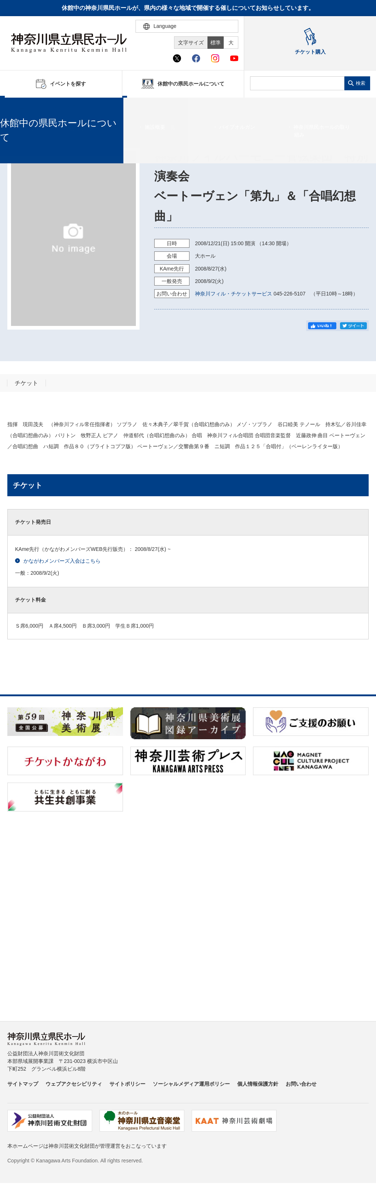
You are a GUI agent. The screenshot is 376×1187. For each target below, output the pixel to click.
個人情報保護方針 (257, 1084)
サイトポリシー (127, 1084)
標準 (215, 43)
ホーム (17, 106)
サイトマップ (22, 1084)
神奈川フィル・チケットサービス (233, 294)
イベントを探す (45, 106)
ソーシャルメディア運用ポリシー (191, 1084)
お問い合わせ (301, 1084)
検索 (360, 83)
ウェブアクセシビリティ (74, 1084)
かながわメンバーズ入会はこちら (58, 561)
